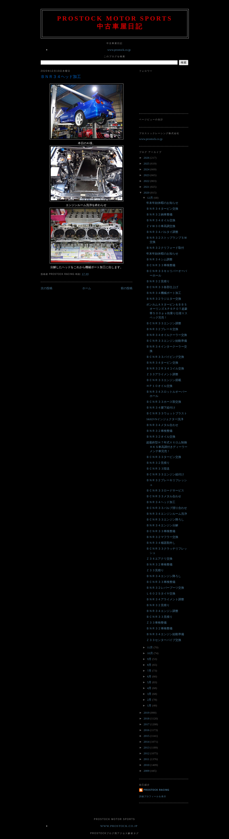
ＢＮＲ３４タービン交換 (162, 208)
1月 (149, 705)
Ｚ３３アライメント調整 (162, 374)
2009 (147, 770)
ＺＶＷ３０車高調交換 (160, 226)
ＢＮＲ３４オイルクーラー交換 (166, 335)
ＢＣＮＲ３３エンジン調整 (163, 323)
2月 (149, 699)
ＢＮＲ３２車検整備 (159, 430)
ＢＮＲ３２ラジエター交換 (163, 298)
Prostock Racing (156, 790)
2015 (147, 736)
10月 (150, 653)
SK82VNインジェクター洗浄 (164, 419)
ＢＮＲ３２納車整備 (159, 214)
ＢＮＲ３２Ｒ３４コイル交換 (165, 368)
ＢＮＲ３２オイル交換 (160, 436)
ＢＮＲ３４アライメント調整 (165, 599)
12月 (150, 197)
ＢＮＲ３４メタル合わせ (162, 425)
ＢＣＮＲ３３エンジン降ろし (165, 519)
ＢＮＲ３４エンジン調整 (162, 611)
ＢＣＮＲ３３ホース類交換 (163, 401)
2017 (147, 724)
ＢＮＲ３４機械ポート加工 (163, 293)
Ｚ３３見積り (155, 570)
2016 (147, 730)
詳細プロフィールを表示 (152, 796)
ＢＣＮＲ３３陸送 (158, 468)
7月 (149, 670)
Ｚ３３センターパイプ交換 (163, 640)
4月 (149, 688)
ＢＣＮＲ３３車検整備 (160, 265)
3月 (149, 694)
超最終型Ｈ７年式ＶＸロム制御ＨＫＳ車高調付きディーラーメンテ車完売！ (166, 447)
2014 (147, 741)
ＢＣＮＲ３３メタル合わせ (163, 496)
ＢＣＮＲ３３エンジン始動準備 (166, 340)
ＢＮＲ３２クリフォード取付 (165, 247)
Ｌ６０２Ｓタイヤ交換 (160, 593)
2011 (147, 759)
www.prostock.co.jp (119, 49)
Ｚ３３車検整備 (156, 622)
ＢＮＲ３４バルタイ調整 (162, 232)
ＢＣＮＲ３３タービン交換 (163, 457)
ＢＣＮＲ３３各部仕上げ (162, 287)
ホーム (86, 288)
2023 (147, 175)
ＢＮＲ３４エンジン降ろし (163, 576)
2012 (147, 753)
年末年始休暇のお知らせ (162, 202)
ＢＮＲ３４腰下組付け (160, 407)
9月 (149, 659)
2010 (147, 765)
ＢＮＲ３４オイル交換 (160, 220)
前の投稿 (126, 288)
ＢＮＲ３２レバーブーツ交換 (165, 587)
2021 (147, 186)
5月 (149, 682)
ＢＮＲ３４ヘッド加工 (61, 76)
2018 (147, 718)
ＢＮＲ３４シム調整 (159, 259)
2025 (147, 163)
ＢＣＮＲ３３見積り (159, 616)
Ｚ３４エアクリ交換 (159, 558)
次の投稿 (46, 288)
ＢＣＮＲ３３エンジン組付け (165, 474)
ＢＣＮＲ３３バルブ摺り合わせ (166, 508)
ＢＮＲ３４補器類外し (160, 542)
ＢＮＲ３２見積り (158, 281)
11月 (150, 647)
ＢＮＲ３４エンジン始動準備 (165, 634)
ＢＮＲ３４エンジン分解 (162, 525)
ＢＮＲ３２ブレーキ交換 (162, 329)
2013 (147, 747)
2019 (147, 712)
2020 (147, 192)
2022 (147, 181)
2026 (147, 157)
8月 (149, 664)
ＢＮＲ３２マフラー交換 (162, 537)
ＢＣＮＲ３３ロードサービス (165, 490)
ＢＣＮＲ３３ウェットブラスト (166, 413)
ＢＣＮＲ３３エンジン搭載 (163, 380)
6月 (149, 676)
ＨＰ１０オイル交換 (159, 386)
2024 (147, 169)
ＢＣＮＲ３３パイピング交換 (165, 356)
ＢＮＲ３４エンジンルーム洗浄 (166, 513)
